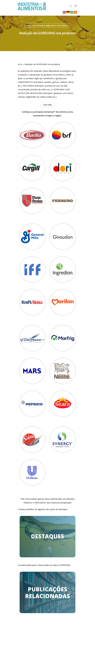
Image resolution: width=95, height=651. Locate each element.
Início (20, 64)
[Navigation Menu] (75, 6)
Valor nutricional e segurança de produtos (47, 25)
